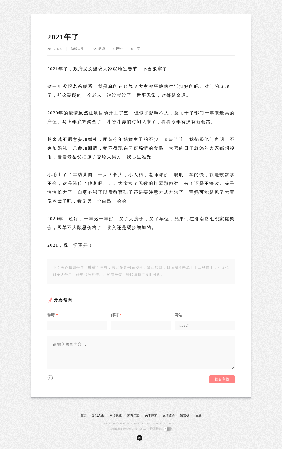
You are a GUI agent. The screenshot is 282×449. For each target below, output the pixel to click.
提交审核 (222, 379)
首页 (83, 415)
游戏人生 (77, 49)
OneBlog (131, 428)
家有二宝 (133, 415)
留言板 (184, 415)
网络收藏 (116, 415)
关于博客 (151, 415)
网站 (178, 315)
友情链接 (168, 415)
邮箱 (116, 315)
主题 (199, 415)
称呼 (52, 315)
